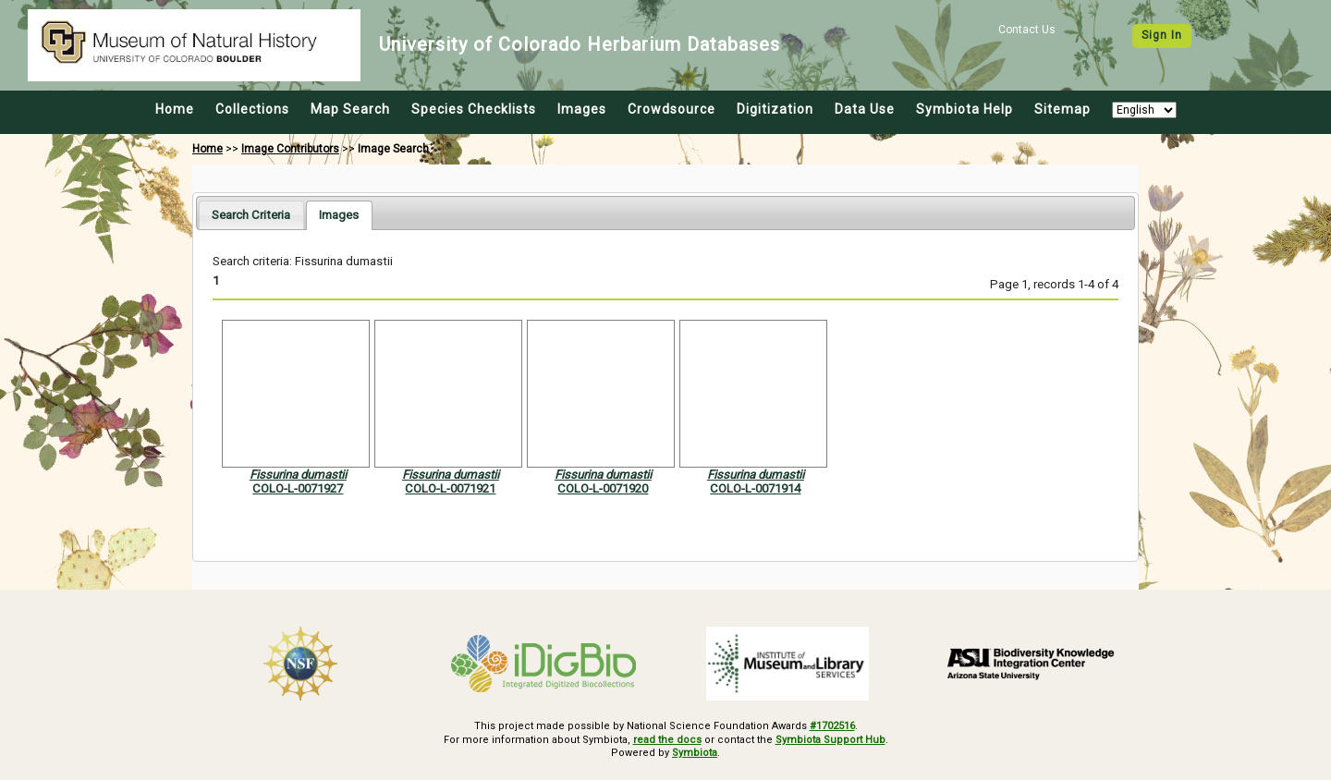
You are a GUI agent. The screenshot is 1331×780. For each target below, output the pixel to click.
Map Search (350, 109)
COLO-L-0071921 (450, 488)
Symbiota (694, 753)
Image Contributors (290, 148)
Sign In (1162, 35)
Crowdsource (671, 109)
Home (174, 109)
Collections (252, 109)
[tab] (251, 215)
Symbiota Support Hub (830, 740)
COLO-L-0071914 (755, 488)
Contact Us (1027, 29)
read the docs (667, 740)
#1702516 (832, 726)
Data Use (865, 109)
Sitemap (1062, 109)
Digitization (775, 109)
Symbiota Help (964, 109)
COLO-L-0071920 (602, 488)
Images (581, 109)
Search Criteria (251, 215)
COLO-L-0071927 (297, 488)
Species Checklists (473, 109)
